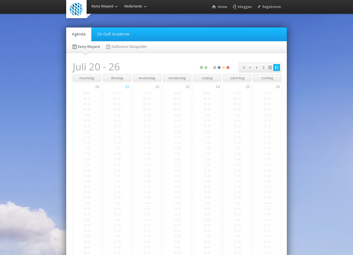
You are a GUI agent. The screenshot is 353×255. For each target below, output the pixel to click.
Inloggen (242, 7)
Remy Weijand (86, 47)
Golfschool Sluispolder (126, 47)
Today (250, 67)
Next (256, 67)
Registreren (269, 7)
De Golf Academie (113, 34)
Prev (243, 67)
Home (219, 7)
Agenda (78, 34)
